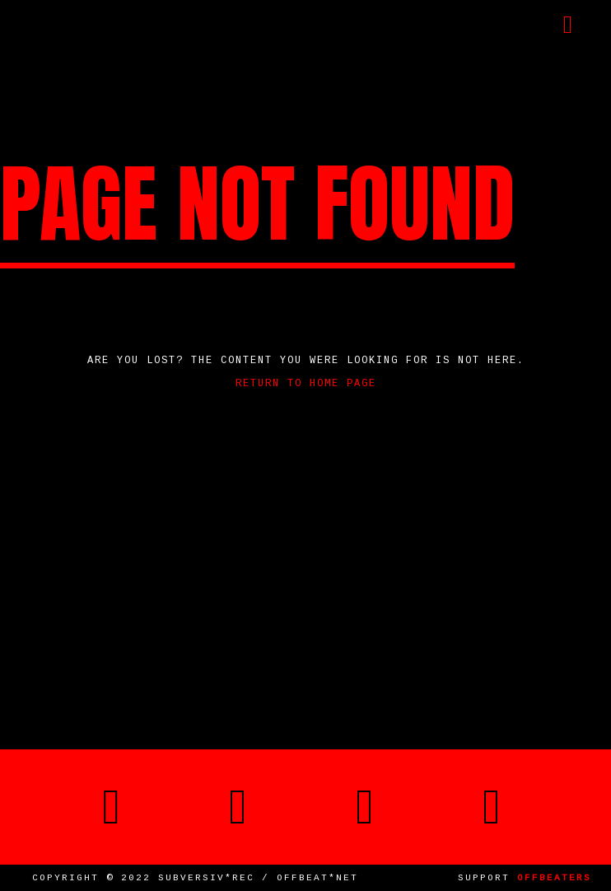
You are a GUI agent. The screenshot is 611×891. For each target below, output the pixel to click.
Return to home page (306, 384)
